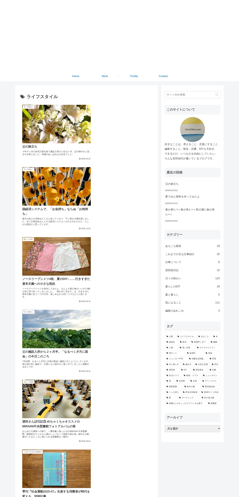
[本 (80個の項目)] (216, 336)
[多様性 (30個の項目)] (194, 353)
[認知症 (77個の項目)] (171, 342)
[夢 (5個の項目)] (171, 397)
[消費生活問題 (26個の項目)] (197, 358)
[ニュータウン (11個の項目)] (210, 375)
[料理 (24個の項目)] (214, 358)
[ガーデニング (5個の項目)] (188, 397)
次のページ (87, 448)
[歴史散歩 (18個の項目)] (199, 369)
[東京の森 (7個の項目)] (191, 386)
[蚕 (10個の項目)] (169, 381)
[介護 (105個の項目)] (170, 336)
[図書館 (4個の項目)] (213, 403)
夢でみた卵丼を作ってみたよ (182, 196)
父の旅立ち (172, 183)
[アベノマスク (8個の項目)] (210, 381)
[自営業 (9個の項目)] (181, 381)
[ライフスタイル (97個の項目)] (186, 336)
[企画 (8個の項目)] (194, 381)
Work (196, 486)
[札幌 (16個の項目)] (214, 369)
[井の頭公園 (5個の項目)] (210, 397)
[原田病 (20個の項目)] (172, 369)
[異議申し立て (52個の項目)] (199, 342)
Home (187, 486)
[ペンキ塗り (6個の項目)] (173, 392)
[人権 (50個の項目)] (171, 347)
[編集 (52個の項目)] (214, 342)
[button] (217, 95)
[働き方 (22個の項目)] (187, 364)
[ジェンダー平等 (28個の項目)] (176, 358)
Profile (205, 486)
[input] (192, 94)
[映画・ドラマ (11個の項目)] (191, 375)
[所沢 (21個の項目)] (215, 364)
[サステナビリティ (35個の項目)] (208, 347)
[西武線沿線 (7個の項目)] (210, 386)
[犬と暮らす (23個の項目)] (173, 364)
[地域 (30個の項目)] (212, 353)
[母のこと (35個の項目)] (175, 353)
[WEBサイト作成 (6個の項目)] (210, 392)
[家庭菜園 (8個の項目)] (173, 386)
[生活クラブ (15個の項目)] (173, 375)
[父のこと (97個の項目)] (204, 336)
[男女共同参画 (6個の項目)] (190, 392)
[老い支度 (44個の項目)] (186, 347)
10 (95, 460)
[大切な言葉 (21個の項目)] (202, 364)
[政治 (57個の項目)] (183, 342)
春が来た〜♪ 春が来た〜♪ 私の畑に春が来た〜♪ (190, 212)
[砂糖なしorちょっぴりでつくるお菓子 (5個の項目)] (185, 403)
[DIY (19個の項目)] (185, 369)
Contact (217, 486)
